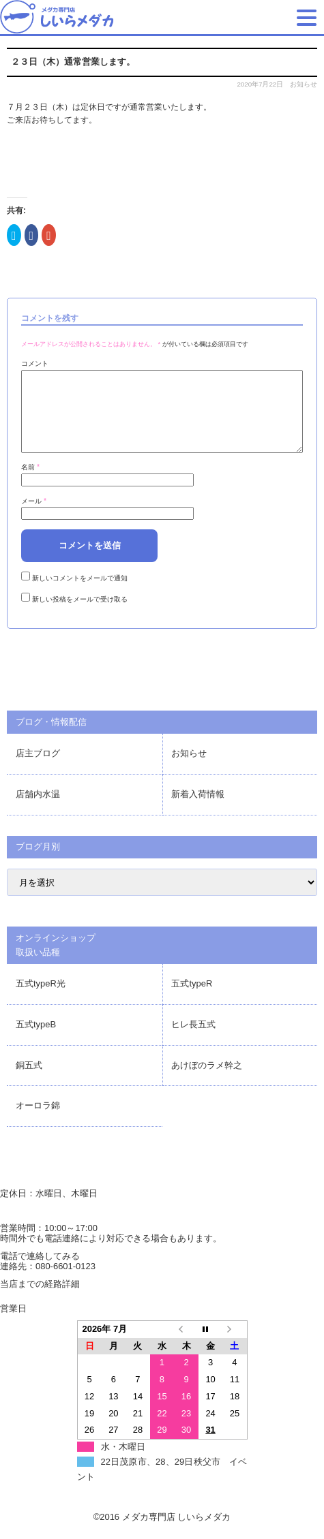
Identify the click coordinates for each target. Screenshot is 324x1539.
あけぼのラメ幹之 (206, 1081)
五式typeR (191, 1000)
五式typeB (36, 1041)
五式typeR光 (40, 1000)
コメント (34, 363)
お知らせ (303, 84)
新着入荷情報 (197, 810)
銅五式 (29, 1081)
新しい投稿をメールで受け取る (80, 615)
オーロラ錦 (38, 1122)
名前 (30, 483)
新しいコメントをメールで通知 (80, 594)
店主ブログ (38, 769)
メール (33, 517)
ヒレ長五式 (193, 1041)
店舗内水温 (38, 810)
